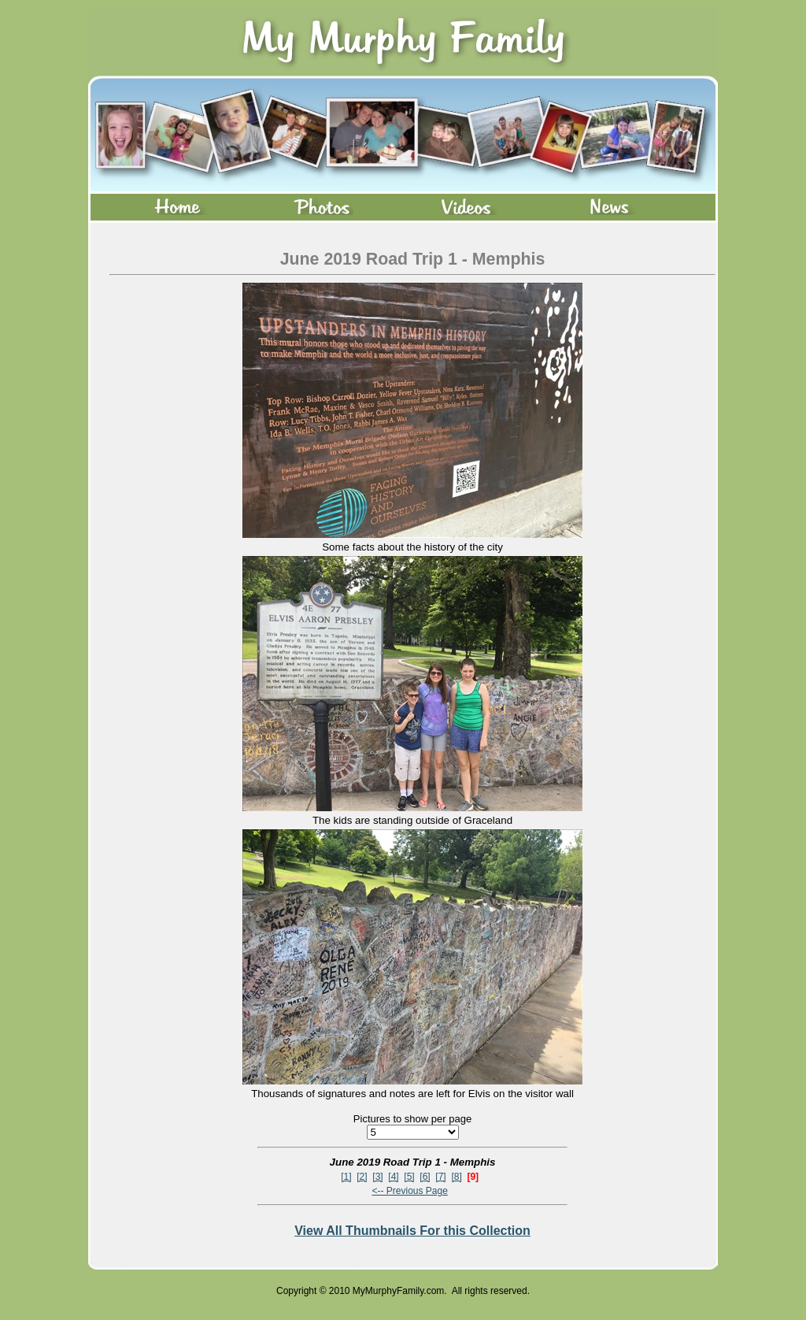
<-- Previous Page (409, 1190)
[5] (409, 1176)
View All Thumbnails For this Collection (412, 1230)
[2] (362, 1176)
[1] (346, 1176)
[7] (440, 1176)
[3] (377, 1176)
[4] (393, 1176)
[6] (425, 1176)
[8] (456, 1176)
